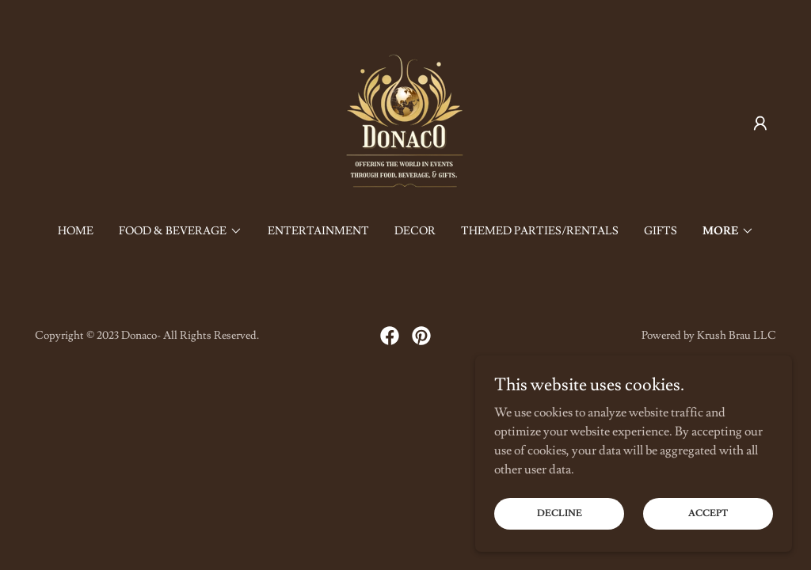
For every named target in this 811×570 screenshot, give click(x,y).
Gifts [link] (660, 231)
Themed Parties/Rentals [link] (540, 231)
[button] (760, 123)
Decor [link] (415, 231)
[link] (405, 120)
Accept (708, 546)
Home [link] (75, 231)
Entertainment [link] (318, 231)
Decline (559, 546)
